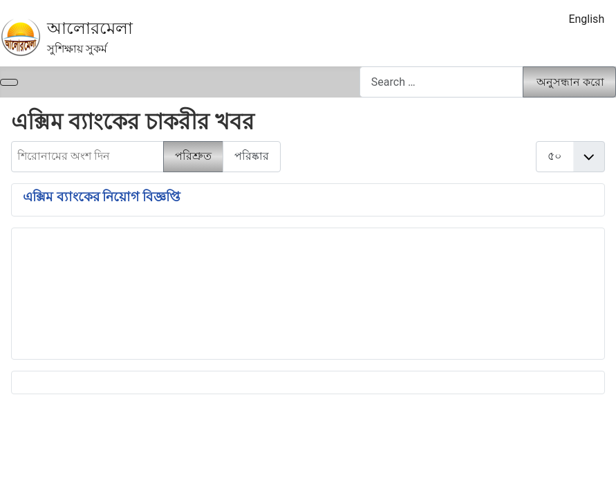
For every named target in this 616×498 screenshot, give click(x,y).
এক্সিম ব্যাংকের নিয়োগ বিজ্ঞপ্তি (101, 197)
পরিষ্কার (251, 156)
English (586, 19)
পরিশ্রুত (193, 156)
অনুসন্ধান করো (570, 82)
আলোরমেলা (90, 28)
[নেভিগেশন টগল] (9, 82)
